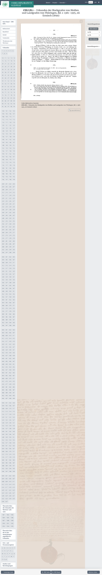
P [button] (9, 554)
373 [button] (6, 308)
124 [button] (3, 128)
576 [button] (3, 457)
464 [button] (3, 376)
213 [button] (6, 192)
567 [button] (14, 448)
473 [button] (6, 381)
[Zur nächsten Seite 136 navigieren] (93, 572)
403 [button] (14, 330)
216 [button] (3, 195)
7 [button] (2, 54)
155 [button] (14, 148)
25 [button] (2, 66)
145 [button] (6, 142)
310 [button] (10, 263)
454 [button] (10, 367)
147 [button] (14, 142)
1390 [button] (3, 523)
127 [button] (14, 128)
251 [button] (14, 218)
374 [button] (10, 308)
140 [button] (3, 139)
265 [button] (6, 230)
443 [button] (14, 358)
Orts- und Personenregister (8, 544)
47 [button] (8, 78)
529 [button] (6, 423)
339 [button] (14, 283)
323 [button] (14, 271)
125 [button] (6, 128)
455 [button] (14, 367)
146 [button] (10, 142)
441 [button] (6, 358)
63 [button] (11, 86)
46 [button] (5, 78)
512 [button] (3, 411)
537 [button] (6, 428)
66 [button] (5, 89)
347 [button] (14, 288)
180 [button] (3, 168)
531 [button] (14, 423)
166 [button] (10, 157)
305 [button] (6, 260)
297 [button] (6, 252)
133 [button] (6, 134)
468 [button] (3, 378)
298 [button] (10, 252)
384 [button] (3, 317)
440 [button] (3, 358)
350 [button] (10, 291)
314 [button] (10, 265)
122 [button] (10, 125)
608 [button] (3, 481)
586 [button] (10, 463)
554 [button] (10, 440)
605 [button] (6, 479)
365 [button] (6, 303)
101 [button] (6, 111)
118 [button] (10, 122)
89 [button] (14, 101)
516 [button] (3, 414)
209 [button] (6, 190)
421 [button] (6, 344)
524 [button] (3, 420)
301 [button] (6, 257)
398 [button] (10, 325)
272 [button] (3, 235)
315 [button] (14, 265)
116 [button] (3, 122)
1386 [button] (12, 518)
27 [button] (8, 66)
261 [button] (6, 227)
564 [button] (3, 448)
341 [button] (6, 285)
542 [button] (10, 431)
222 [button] (10, 198)
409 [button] (6, 335)
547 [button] (14, 434)
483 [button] (14, 387)
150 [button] (10, 145)
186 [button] (10, 171)
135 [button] (14, 134)
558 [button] (10, 443)
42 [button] (8, 75)
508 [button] (3, 408)
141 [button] (6, 139)
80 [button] (2, 98)
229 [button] (6, 204)
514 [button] (10, 411)
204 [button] (3, 187)
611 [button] (14, 481)
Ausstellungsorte (92, 46)
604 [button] (3, 479)
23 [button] (11, 64)
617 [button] (6, 487)
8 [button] (4, 54)
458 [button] (10, 370)
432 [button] (3, 353)
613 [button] (6, 484)
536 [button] (3, 428)
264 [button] (3, 230)
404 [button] (3, 333)
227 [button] (14, 201)
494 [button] (10, 396)
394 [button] (10, 323)
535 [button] (14, 426)
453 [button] (6, 367)
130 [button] (10, 131)
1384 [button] (3, 518)
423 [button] (14, 344)
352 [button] (3, 294)
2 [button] (4, 51)
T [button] (4, 556)
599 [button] (14, 471)
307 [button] (14, 260)
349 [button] (6, 291)
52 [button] (8, 81)
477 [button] (6, 384)
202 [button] (10, 184)
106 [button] (10, 114)
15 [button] (2, 61)
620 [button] (3, 490)
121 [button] (6, 125)
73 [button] (11, 92)
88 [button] (11, 101)
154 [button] (10, 148)
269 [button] (6, 232)
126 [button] (10, 128)
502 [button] (10, 403)
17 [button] (8, 61)
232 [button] (3, 207)
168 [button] (3, 159)
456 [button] (3, 370)
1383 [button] (12, 515)
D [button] (10, 548)
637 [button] (6, 501)
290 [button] (10, 247)
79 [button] (14, 95)
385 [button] (6, 317)
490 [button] (10, 393)
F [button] (14, 548)
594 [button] (10, 468)
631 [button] (14, 496)
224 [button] (3, 201)
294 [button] (10, 250)
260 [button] (3, 227)
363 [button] (14, 300)
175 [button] (14, 162)
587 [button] (14, 463)
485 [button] (6, 390)
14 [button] (14, 58)
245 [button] (6, 215)
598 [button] (10, 471)
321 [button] (6, 271)
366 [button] (10, 303)
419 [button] (14, 341)
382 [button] (10, 314)
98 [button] (11, 107)
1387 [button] (3, 520)
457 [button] (6, 370)
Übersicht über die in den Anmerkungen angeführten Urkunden (7, 534)
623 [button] (14, 490)
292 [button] (3, 250)
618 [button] (10, 487)
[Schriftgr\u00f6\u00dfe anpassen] (95, 2)
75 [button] (2, 95)
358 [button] (10, 297)
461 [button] (6, 373)
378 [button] (10, 311)
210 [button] (10, 190)
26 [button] (5, 66)
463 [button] (14, 373)
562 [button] (10, 446)
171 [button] (14, 159)
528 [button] (3, 423)
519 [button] (14, 414)
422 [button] (10, 344)
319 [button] (14, 268)
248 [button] (3, 218)
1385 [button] (7, 518)
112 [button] (3, 119)
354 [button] (10, 294)
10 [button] (2, 58)
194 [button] (10, 177)
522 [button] (10, 417)
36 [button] (5, 72)
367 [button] (14, 303)
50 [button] (2, 81)
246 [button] (10, 215)
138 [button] (10, 137)
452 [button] (3, 367)
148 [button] (3, 145)
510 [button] (10, 408)
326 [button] (10, 274)
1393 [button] (3, 526)
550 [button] (10, 437)
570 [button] (10, 451)
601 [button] (6, 476)
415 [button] (14, 338)
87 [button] (8, 101)
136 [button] (3, 137)
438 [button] (10, 355)
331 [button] (14, 277)
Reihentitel (6, 28)
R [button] (14, 554)
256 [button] (3, 224)
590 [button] (10, 466)
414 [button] (10, 338)
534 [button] (10, 426)
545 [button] (6, 434)
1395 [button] (12, 526)
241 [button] (6, 212)
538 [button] (10, 428)
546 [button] (10, 434)
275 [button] (14, 235)
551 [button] (14, 437)
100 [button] (3, 111)
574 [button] (10, 454)
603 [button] (14, 476)
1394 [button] (7, 526)
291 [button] (14, 247)
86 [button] (5, 101)
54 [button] (14, 81)
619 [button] (14, 487)
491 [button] (14, 393)
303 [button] (14, 257)
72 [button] (8, 92)
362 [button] (10, 300)
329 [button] (6, 277)
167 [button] (14, 157)
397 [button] (6, 325)
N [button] (4, 554)
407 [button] (14, 333)
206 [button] (10, 187)
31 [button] (5, 69)
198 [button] (10, 179)
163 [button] (14, 154)
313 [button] (6, 265)
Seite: (86, 2)
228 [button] (3, 204)
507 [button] (14, 406)
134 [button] (10, 134)
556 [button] (3, 443)
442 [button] (10, 358)
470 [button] (10, 378)
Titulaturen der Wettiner (7, 42)
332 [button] (3, 280)
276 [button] (3, 238)
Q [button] (11, 554)
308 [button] (3, 263)
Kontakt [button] (62, 2)
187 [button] (14, 171)
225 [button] (6, 201)
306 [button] (10, 260)
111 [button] (14, 117)
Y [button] (13, 556)
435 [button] (14, 353)
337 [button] (6, 283)
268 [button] (3, 232)
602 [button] (10, 476)
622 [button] (10, 490)
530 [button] (10, 423)
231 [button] (14, 204)
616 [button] (3, 487)
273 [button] (6, 235)
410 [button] (10, 335)
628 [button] (3, 496)
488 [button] (3, 393)
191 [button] (14, 174)
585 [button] (6, 463)
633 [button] (6, 499)
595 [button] (14, 468)
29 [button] (14, 66)
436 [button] (3, 355)
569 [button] (6, 451)
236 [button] (3, 210)
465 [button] (6, 376)
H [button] (4, 551)
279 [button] (14, 238)
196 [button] (3, 179)
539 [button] (14, 428)
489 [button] (6, 393)
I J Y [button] (8, 551)
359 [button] (14, 297)
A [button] (2, 548)
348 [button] (3, 291)
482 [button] (10, 387)
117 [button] (6, 122)
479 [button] (14, 384)
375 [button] (14, 308)
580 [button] (3, 460)
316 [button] (3, 268)
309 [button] (6, 263)
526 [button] (10, 420)
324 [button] (3, 274)
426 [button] (10, 347)
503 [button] (14, 403)
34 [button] (14, 69)
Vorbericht (6, 38)
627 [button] (14, 493)
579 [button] (14, 457)
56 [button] (5, 84)
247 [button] (14, 215)
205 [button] (6, 187)
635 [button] (14, 499)
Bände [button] (48, 2)
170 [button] (10, 159)
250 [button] (10, 218)
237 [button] (6, 210)
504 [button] (3, 406)
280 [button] (3, 241)
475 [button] (14, 381)
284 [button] (3, 244)
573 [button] (6, 454)
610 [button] (10, 481)
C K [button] (7, 548)
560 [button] (3, 446)
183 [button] (14, 168)
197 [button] (6, 179)
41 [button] (5, 75)
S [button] (2, 556)
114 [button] (10, 119)
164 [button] (3, 157)
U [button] (6, 556)
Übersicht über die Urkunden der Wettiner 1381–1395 (8, 508)
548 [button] (3, 437)
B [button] (4, 548)
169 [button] (6, 159)
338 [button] (10, 283)
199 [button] (14, 179)
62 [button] (8, 86)
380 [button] (3, 314)
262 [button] (10, 227)
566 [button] (10, 448)
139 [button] (14, 137)
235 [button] (14, 207)
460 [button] (3, 373)
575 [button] (14, 454)
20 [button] (2, 64)
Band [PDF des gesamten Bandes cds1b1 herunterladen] (56, 572)
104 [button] (3, 114)
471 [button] (14, 378)
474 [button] (10, 381)
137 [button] (6, 137)
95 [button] (2, 107)
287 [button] (14, 244)
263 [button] (14, 227)
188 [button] (3, 174)
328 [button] (3, 277)
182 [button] (10, 168)
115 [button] (14, 119)
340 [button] (3, 285)
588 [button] (3, 466)
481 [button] (6, 387)
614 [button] (10, 484)
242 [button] (10, 212)
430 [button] (10, 350)
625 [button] (6, 493)
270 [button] (10, 232)
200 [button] (3, 184)
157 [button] (6, 151)
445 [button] (6, 361)
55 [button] (2, 84)
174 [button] (10, 162)
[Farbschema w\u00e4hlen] (99, 2)
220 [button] (3, 198)
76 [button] (5, 95)
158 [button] (10, 151)
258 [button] (10, 224)
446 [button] (10, 361)
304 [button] (3, 260)
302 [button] (10, 257)
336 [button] (3, 283)
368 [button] (3, 305)
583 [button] (14, 460)
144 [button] (3, 142)
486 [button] (10, 390)
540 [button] (3, 431)
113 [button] (6, 119)
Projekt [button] (54, 2)
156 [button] (3, 151)
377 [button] (6, 311)
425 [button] (6, 347)
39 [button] (14, 72)
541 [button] (6, 431)
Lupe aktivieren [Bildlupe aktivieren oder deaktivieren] (74, 110)
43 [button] (11, 75)
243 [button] (14, 212)
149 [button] (6, 145)
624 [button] (3, 493)
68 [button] (11, 89)
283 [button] (14, 241)
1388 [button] (7, 520)
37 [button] (8, 72)
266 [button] (10, 230)
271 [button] (14, 232)
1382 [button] (7, 515)
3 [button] (6, 51)
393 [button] (6, 323)
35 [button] (2, 72)
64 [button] (14, 86)
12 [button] (8, 58)
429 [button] (6, 350)
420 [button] (3, 344)
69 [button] (14, 89)
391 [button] (14, 320)
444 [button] (3, 361)
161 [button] (6, 154)
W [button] (11, 556)
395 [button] (14, 323)
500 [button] (3, 403)
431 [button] (14, 350)
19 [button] (14, 61)
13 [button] (11, 58)
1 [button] (2, 51)
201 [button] (6, 184)
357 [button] (6, 297)
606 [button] (10, 479)
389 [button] (6, 320)
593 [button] (6, 468)
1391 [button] (7, 523)
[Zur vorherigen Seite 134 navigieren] (7, 572)
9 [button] (6, 54)
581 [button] (6, 460)
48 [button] (11, 78)
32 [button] (8, 69)
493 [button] (6, 396)
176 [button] (3, 165)
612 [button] (3, 484)
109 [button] (6, 117)
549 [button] (6, 437)
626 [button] (10, 493)
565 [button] (6, 448)
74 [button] (14, 92)
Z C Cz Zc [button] (4, 559)
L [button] (12, 551)
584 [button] (3, 463)
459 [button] (14, 370)
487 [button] (14, 390)
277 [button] (6, 238)
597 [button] (6, 471)
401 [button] (6, 330)
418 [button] (10, 341)
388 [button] (3, 320)
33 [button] (11, 69)
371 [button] (14, 305)
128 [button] (3, 131)
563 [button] (14, 446)
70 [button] (2, 92)
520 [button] (3, 417)
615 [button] (14, 484)
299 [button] (14, 252)
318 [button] (10, 268)
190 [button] (10, 174)
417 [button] (6, 341)
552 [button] (3, 440)
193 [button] (6, 177)
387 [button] (14, 317)
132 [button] (3, 134)
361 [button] (6, 300)
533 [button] (6, 426)
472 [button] (3, 381)
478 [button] (10, 384)
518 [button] (10, 414)
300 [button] (3, 257)
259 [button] (14, 224)
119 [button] (14, 122)
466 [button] (10, 376)
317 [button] (6, 268)
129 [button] (6, 131)
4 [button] (8, 51)
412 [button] (3, 338)
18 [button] (11, 61)
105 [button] (6, 114)
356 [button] (3, 297)
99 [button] (14, 107)
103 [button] (14, 111)
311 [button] (14, 263)
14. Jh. (89, 35)
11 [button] (5, 58)
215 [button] (14, 192)
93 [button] (11, 104)
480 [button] (3, 387)
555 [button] (14, 440)
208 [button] (3, 190)
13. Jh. (89, 32)
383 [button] (14, 314)
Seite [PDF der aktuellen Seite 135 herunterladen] (46, 572)
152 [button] (3, 148)
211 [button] (14, 190)
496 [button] (3, 398)
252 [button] (3, 221)
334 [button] (10, 280)
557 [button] (6, 443)
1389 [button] (12, 520)
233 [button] (6, 207)
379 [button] (14, 311)
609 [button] (6, 481)
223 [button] (14, 198)
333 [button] (6, 280)
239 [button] (14, 210)
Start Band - (8, 22)
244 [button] (3, 215)
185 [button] (6, 171)
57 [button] (8, 84)
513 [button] (6, 411)
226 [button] (10, 201)
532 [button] (3, 426)
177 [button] (6, 165)
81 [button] (5, 98)
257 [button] (6, 224)
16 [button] (5, 61)
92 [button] (8, 104)
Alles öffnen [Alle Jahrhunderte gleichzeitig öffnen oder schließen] (93, 29)
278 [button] (10, 238)
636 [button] (3, 501)
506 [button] (10, 406)
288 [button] (3, 247)
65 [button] (2, 89)
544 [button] (3, 434)
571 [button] (14, 451)
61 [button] (5, 86)
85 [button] (2, 101)
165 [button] (6, 157)
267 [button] (14, 230)
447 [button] (14, 361)
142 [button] (10, 139)
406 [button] (10, 333)
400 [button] (3, 330)
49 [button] (14, 78)
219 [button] (14, 195)
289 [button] (6, 247)
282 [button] (10, 241)
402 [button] (10, 330)
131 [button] (14, 131)
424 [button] (3, 347)
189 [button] (6, 174)
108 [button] (3, 117)
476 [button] (3, 384)
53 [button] (11, 81)
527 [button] (14, 420)
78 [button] (11, 95)
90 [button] (2, 104)
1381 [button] (3, 515)
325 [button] (6, 274)
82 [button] (8, 98)
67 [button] (8, 89)
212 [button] (3, 192)
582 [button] (10, 460)
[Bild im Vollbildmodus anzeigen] (81, 21)
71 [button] (5, 92)
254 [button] (10, 221)
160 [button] (3, 154)
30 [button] (2, 69)
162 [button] (10, 154)
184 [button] (3, 171)
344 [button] (3, 288)
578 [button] (10, 457)
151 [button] (14, 145)
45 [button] (2, 78)
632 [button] (3, 499)
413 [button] (6, 338)
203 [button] (14, 184)
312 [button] (3, 265)
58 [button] (11, 84)
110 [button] (10, 117)
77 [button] (8, 95)
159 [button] (14, 151)
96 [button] (5, 107)
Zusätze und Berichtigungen (8, 565)
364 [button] (3, 303)
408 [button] (3, 335)
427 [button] (14, 347)
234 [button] (10, 207)
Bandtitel (6, 32)
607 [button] (14, 479)
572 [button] (3, 454)
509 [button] (6, 408)
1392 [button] (12, 523)
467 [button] (14, 376)
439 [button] (14, 355)
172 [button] (3, 162)
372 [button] (3, 308)
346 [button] (10, 288)
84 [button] (14, 98)
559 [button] (14, 443)
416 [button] (3, 341)
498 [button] (10, 398)
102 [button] (10, 111)
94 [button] (14, 104)
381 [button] (6, 314)
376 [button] (3, 311)
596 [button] (3, 471)
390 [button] (10, 320)
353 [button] (6, 294)
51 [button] (5, 81)
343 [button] (14, 285)
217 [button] (6, 195)
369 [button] (6, 305)
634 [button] (10, 499)
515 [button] (14, 411)
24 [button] (14, 64)
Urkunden (6, 47)
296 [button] (3, 252)
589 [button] (6, 466)
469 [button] (6, 378)
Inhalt (5, 35)
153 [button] (6, 148)
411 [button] (14, 335)
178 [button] (10, 165)
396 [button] (3, 325)
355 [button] (14, 294)
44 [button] (14, 75)
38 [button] (11, 72)
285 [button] (6, 244)
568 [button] (3, 451)
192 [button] (3, 177)
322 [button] (10, 271)
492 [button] (3, 396)
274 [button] (10, 235)
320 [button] (3, 271)
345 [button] (6, 288)
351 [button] (14, 291)
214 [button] (10, 192)
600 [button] (3, 476)
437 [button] (6, 355)
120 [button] (3, 125)
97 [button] (8, 107)
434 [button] (10, 353)
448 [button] (3, 364)
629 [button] (6, 496)
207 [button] (14, 187)
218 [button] (10, 195)
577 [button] (6, 457)
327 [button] (14, 274)
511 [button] (14, 408)
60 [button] (2, 86)
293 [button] (6, 250)
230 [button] (10, 204)
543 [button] (14, 431)
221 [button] (6, 198)
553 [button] (6, 440)
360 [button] (3, 300)
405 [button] (6, 333)
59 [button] (14, 84)
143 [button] (14, 139)
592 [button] (3, 468)
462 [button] (10, 373)
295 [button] (14, 250)
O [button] (7, 554)
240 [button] (3, 212)
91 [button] (5, 104)
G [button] (2, 551)
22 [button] (8, 64)
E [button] (12, 548)
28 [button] (11, 66)
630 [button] (10, 496)
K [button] (10, 551)
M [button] (2, 554)
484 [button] (3, 390)
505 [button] (6, 406)
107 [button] (14, 114)
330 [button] (10, 277)
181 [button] (6, 168)
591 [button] (14, 466)
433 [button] (6, 353)
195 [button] (14, 177)
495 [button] (14, 396)
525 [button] (6, 420)
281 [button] (6, 241)
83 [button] (11, 98)
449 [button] (6, 364)
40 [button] (2, 75)
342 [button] (10, 285)
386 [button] (10, 317)
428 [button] (3, 350)
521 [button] (6, 417)
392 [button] (3, 323)
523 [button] (14, 417)
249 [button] (6, 218)
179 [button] (14, 165)
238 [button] (10, 210)
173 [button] (6, 162)
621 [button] (6, 490)
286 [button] (10, 244)
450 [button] (10, 364)
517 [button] (6, 414)
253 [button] (6, 221)
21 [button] (5, 64)
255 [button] (14, 221)
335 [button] (14, 280)
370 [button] (10, 305)
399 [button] (14, 325)
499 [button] (14, 398)
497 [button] (6, 398)
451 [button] (14, 364)
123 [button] (14, 125)
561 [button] (6, 446)
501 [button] (6, 403)
